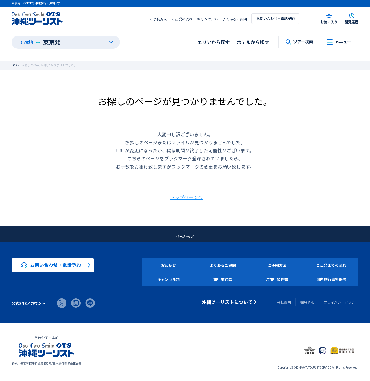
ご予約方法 (158, 19)
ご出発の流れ (182, 19)
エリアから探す (213, 42)
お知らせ (168, 265)
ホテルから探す (253, 42)
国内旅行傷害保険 (331, 279)
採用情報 (307, 302)
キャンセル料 (207, 19)
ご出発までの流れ (331, 265)
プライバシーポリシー (341, 302)
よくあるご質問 (235, 19)
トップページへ (186, 197)
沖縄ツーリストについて (227, 302)
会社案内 (284, 302)
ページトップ (185, 234)
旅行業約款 (222, 279)
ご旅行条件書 (277, 279)
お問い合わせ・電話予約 (275, 18)
